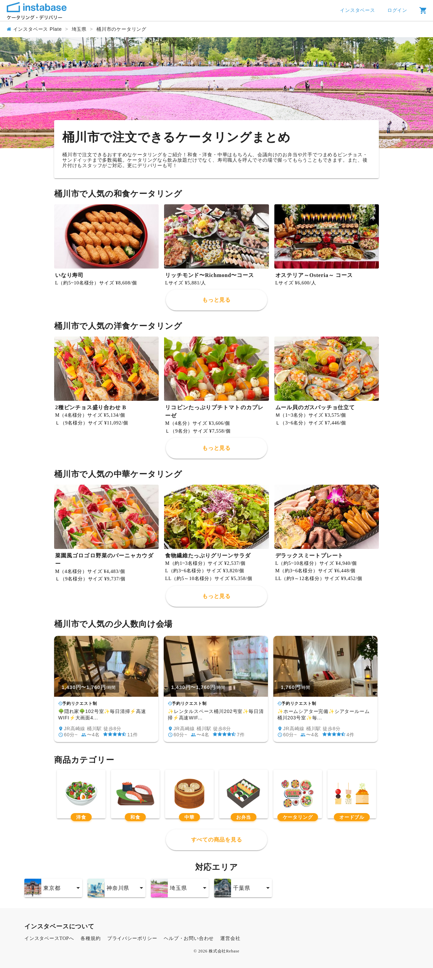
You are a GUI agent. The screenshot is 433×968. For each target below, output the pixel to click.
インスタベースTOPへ (49, 938)
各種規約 (90, 938)
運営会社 (230, 938)
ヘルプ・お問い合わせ (189, 938)
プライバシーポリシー (132, 938)
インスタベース (357, 10)
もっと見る (216, 300)
